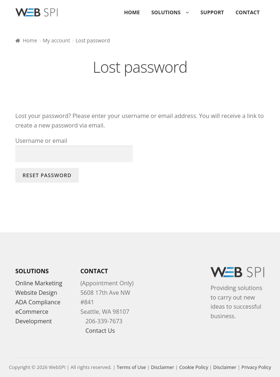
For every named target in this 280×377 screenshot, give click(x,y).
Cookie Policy (193, 367)
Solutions (165, 12)
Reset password (47, 175)
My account (56, 40)
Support (212, 12)
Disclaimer (162, 367)
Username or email (41, 141)
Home (132, 12)
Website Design (36, 293)
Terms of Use (131, 367)
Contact (248, 12)
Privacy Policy (256, 367)
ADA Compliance (38, 302)
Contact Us (100, 331)
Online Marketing (38, 283)
